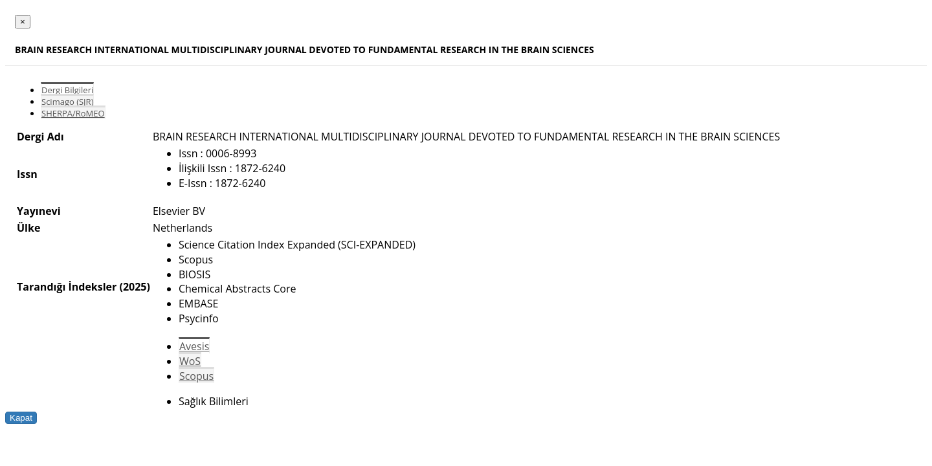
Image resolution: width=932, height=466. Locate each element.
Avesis (194, 346)
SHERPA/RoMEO (73, 113)
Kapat (21, 418)
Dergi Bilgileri (67, 90)
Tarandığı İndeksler (66, 287)
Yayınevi (39, 211)
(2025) (134, 287)
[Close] (22, 21)
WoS (190, 361)
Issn (27, 174)
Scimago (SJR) (67, 101)
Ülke (28, 228)
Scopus (196, 376)
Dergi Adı (40, 136)
